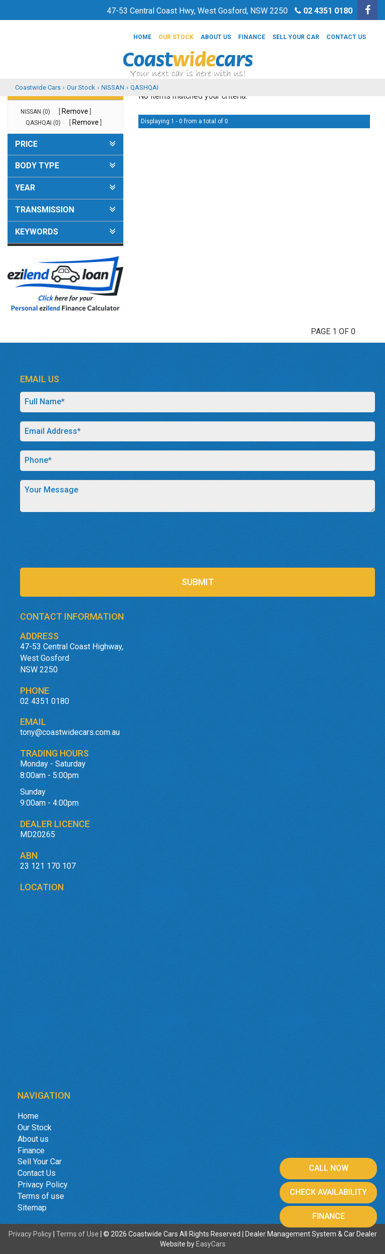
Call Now (328, 1168)
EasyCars (211, 1244)
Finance (251, 37)
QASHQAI (144, 87)
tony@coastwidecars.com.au (70, 732)
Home (142, 37)
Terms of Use (78, 1234)
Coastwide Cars (38, 87)
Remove (75, 111)
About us (216, 37)
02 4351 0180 (327, 11)
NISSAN (112, 87)
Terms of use (41, 1196)
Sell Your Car (295, 37)
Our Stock (176, 37)
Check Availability (328, 1192)
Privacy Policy (43, 1184)
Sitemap (32, 1207)
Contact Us (346, 37)
